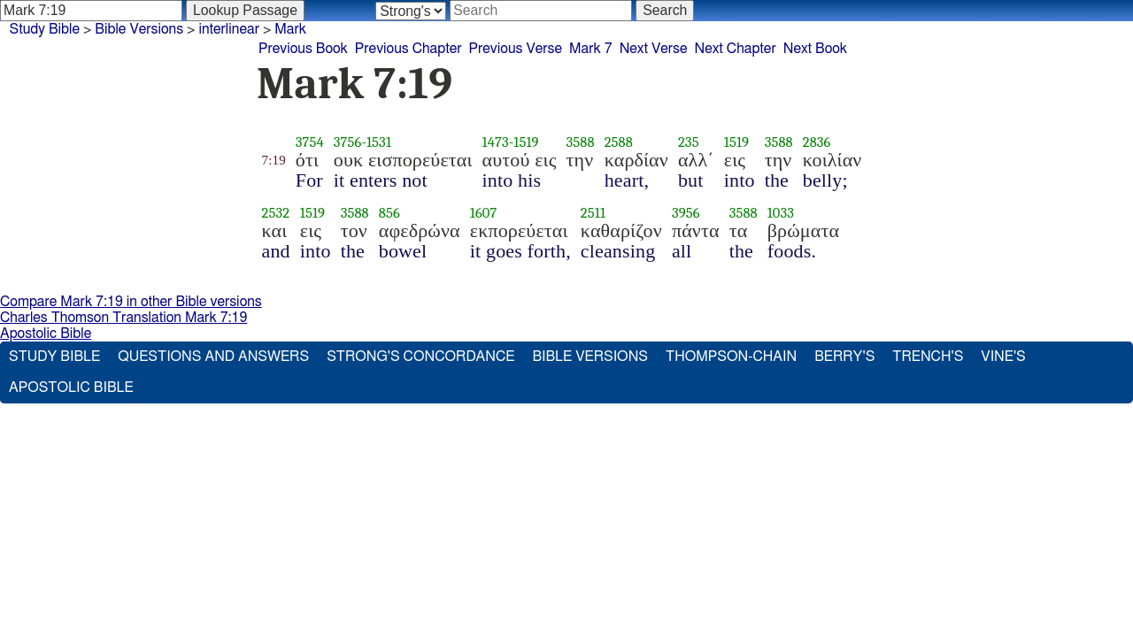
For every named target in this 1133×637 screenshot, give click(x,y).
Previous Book (303, 49)
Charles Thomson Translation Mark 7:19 (123, 318)
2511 (593, 212)
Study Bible (45, 29)
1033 (780, 212)
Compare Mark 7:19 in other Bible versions (131, 302)
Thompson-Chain (731, 356)
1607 (483, 212)
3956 (686, 212)
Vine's (1003, 356)
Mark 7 (591, 49)
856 (389, 212)
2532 (276, 212)
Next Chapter (735, 49)
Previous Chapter (408, 49)
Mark (290, 29)
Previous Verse (515, 49)
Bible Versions (139, 29)
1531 (378, 142)
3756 (348, 142)
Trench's (927, 356)
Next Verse (654, 49)
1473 (495, 142)
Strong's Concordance (420, 356)
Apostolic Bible (45, 333)
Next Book (815, 49)
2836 (817, 142)
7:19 (274, 160)
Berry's (844, 356)
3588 (580, 142)
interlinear (228, 29)
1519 (525, 142)
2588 (619, 142)
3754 (310, 142)
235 (688, 142)
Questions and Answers (213, 356)
